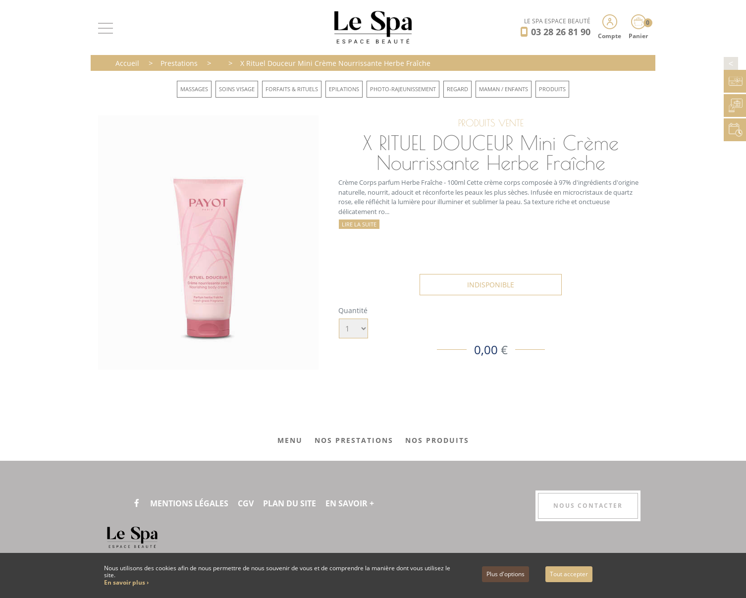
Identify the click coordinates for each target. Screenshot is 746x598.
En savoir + (349, 503)
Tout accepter (569, 574)
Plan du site (289, 503)
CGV (246, 503)
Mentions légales (189, 503)
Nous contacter (588, 505)
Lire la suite (359, 224)
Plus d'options (505, 574)
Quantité (353, 310)
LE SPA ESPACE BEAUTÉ (557, 21)
